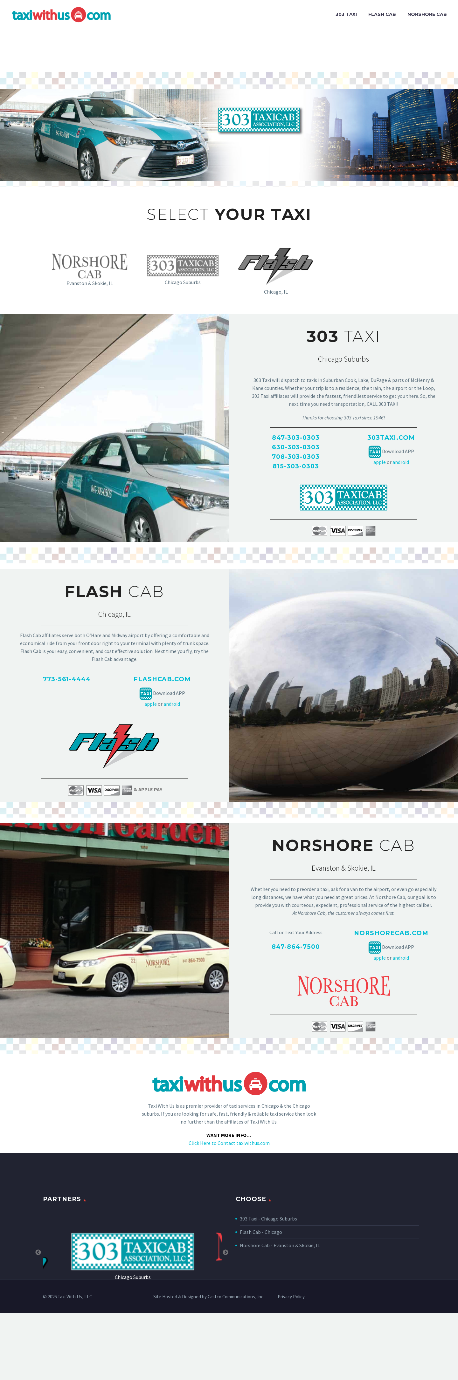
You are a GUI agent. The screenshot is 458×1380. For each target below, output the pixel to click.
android (400, 462)
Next (225, 1252)
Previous (38, 1252)
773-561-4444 (67, 679)
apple (379, 462)
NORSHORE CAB (427, 14)
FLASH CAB (382, 14)
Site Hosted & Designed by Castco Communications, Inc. (208, 1297)
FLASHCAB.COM (162, 679)
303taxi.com (391, 437)
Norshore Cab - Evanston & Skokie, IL (280, 1245)
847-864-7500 (296, 946)
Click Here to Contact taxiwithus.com (229, 1143)
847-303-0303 (295, 437)
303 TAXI (346, 14)
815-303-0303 (296, 466)
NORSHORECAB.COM (391, 933)
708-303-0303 (296, 456)
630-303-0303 (296, 447)
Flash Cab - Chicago (261, 1232)
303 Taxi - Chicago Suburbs (268, 1218)
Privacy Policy (291, 1297)
